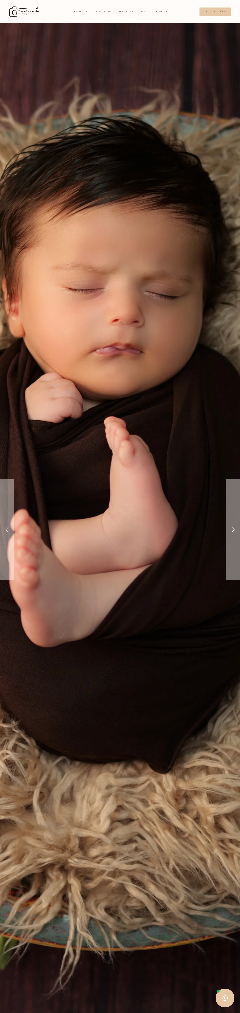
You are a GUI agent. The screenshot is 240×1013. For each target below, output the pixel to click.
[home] (24, 12)
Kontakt (162, 11)
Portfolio (79, 11)
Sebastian (126, 11)
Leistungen (102, 11)
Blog (145, 11)
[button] (7, 529)
